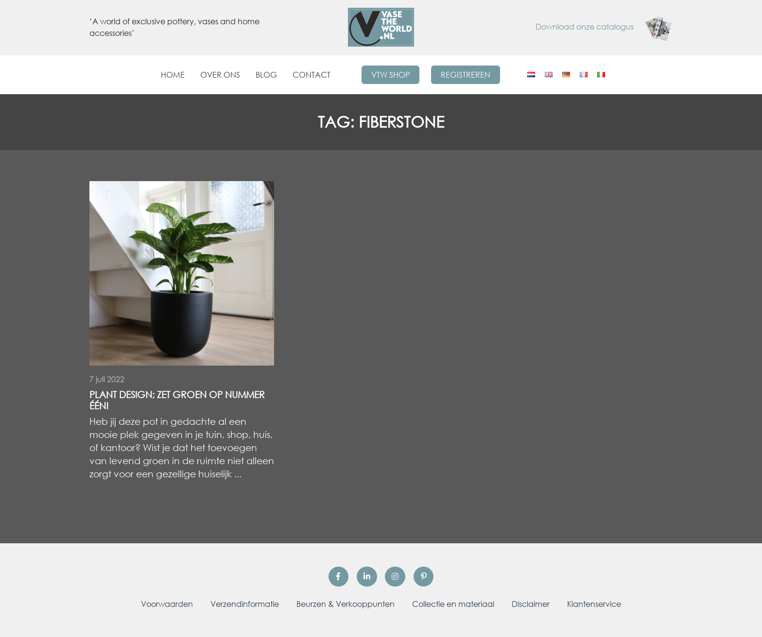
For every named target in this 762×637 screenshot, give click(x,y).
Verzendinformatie (244, 604)
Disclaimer (531, 604)
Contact (311, 75)
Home (173, 75)
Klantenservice (594, 604)
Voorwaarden (167, 604)
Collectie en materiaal (453, 604)
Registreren (465, 75)
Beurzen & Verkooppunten (345, 604)
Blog (266, 75)
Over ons (220, 75)
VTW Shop (390, 75)
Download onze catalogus (604, 27)
